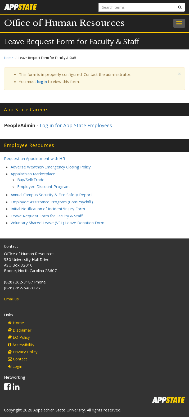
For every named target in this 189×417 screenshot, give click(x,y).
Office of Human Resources (64, 23)
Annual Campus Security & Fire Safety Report (51, 194)
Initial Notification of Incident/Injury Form (48, 208)
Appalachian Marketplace (33, 173)
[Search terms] (136, 7)
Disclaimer (20, 330)
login (42, 81)
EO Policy (19, 337)
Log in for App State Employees (76, 125)
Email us (11, 298)
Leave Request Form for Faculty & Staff (47, 215)
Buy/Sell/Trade (30, 179)
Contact (17, 358)
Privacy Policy (23, 351)
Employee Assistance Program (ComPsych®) (52, 201)
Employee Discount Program (43, 186)
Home (8, 58)
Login (15, 366)
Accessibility (21, 344)
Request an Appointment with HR (34, 158)
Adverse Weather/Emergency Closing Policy (51, 166)
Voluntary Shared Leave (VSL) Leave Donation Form (57, 222)
